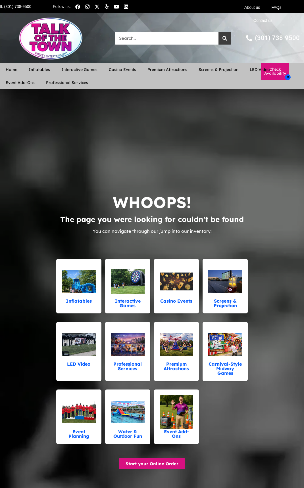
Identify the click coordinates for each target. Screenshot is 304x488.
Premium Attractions (167, 69)
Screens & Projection (218, 69)
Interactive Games (79, 69)
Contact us (262, 20)
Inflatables (39, 69)
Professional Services (67, 82)
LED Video (260, 69)
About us (252, 7)
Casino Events (122, 69)
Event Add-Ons (20, 82)
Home (11, 69)
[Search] (224, 38)
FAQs (276, 7)
